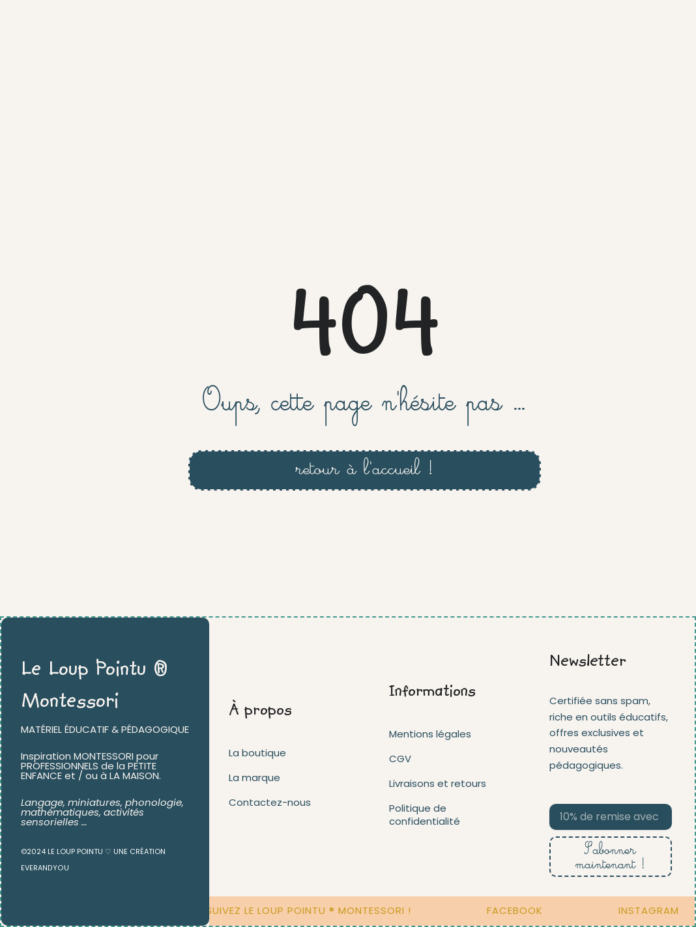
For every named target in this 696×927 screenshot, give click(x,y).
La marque (254, 777)
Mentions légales (430, 733)
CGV (400, 758)
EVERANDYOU (44, 868)
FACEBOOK (521, 910)
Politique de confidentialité (424, 814)
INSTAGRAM (654, 910)
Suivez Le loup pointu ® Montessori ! (314, 910)
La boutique (257, 752)
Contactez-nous (270, 801)
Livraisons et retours (437, 783)
